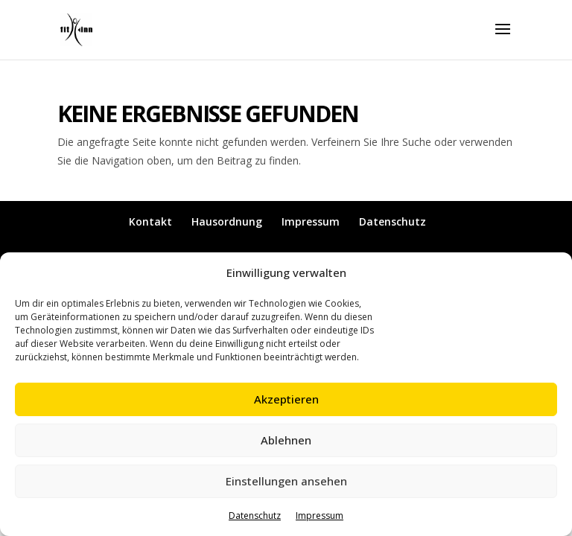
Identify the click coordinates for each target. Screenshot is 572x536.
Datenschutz (255, 515)
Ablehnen (286, 440)
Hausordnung (226, 221)
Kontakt (150, 221)
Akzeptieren (286, 399)
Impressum (319, 515)
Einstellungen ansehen (286, 480)
